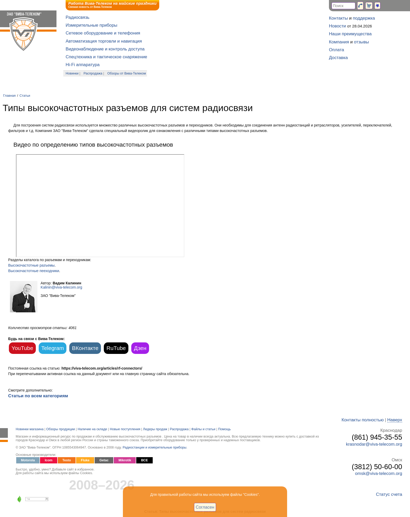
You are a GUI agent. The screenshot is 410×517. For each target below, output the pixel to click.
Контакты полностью (362, 419)
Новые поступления (125, 429)
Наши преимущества (350, 33)
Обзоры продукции (60, 429)
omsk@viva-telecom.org (378, 473)
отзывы (361, 41)
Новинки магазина (29, 429)
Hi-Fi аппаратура (83, 64)
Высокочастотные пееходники (33, 271)
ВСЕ (144, 460)
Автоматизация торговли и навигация (104, 41)
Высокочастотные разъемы (31, 265)
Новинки (72, 73)
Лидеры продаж (155, 429)
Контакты (338, 18)
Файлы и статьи (203, 429)
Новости (337, 26)
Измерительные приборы (91, 25)
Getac (104, 460)
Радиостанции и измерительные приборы (154, 447)
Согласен (205, 507)
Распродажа (93, 73)
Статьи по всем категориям (38, 395)
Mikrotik (124, 460)
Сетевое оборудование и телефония (103, 33)
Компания (339, 41)
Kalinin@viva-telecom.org (61, 287)
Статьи (24, 95)
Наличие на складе (92, 429)
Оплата (336, 49)
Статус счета (389, 494)
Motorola (28, 460)
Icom (48, 460)
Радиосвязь (77, 17)
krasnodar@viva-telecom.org (374, 444)
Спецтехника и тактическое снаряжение (106, 56)
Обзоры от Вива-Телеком (126, 73)
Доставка (338, 57)
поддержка (364, 18)
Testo (66, 460)
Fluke (85, 460)
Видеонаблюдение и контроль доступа (105, 49)
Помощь (224, 429)
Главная (9, 95)
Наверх (394, 419)
